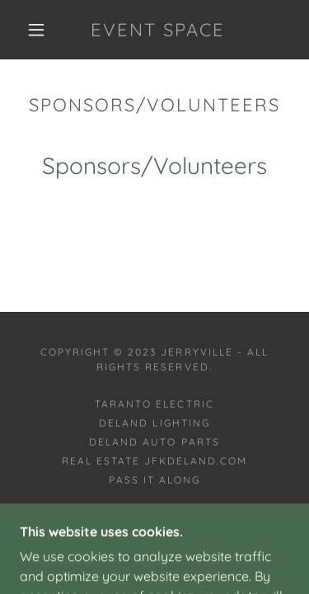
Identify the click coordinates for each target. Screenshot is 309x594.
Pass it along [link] (154, 480)
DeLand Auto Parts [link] (154, 442)
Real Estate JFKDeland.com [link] (154, 461)
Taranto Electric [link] (154, 404)
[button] (36, 29)
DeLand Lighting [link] (154, 423)
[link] (157, 29)
